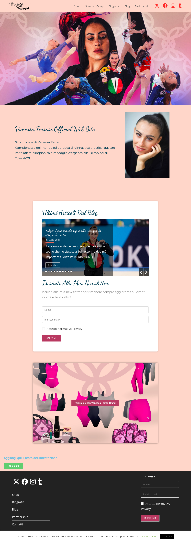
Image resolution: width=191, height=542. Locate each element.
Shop (15, 495)
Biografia (18, 502)
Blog (15, 509)
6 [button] (60, 271)
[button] (141, 272)
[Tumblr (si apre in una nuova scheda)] (180, 5)
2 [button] (49, 271)
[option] (95, 247)
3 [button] (52, 271)
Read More (53, 265)
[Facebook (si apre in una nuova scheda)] (165, 5)
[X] (16, 482)
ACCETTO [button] (166, 536)
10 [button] (71, 271)
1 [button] (46, 271)
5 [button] (57, 271)
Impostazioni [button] (149, 536)
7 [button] (63, 271)
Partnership (20, 517)
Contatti (17, 524)
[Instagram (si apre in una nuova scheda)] (173, 5)
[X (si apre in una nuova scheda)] (157, 5)
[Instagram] (33, 482)
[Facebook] (25, 482)
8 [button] (66, 271)
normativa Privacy (70, 329)
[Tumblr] (40, 482)
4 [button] (54, 271)
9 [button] (68, 271)
